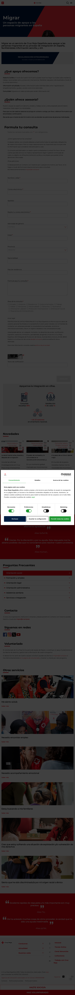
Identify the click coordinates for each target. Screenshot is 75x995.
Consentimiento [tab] (14, 480)
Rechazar (15, 519)
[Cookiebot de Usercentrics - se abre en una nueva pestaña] (62, 474)
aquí (33, 497)
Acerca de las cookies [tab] (61, 480)
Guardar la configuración (37, 519)
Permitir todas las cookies (60, 519)
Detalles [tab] (37, 480)
